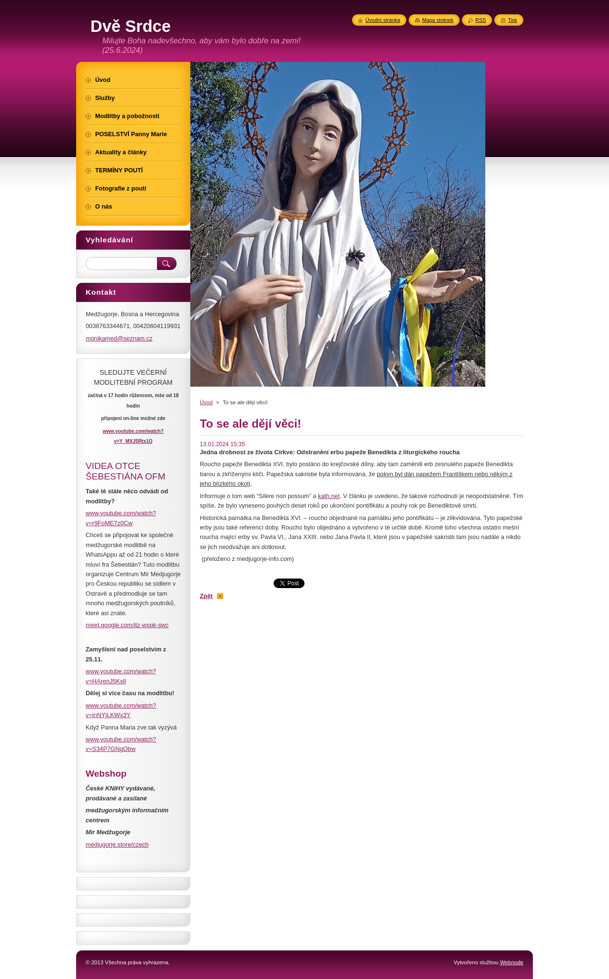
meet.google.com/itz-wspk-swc (127, 625)
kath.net (329, 495)
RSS (480, 20)
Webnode (511, 962)
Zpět (206, 595)
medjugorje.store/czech (117, 844)
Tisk (512, 20)
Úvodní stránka (382, 20)
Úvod (206, 402)
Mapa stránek (437, 20)
